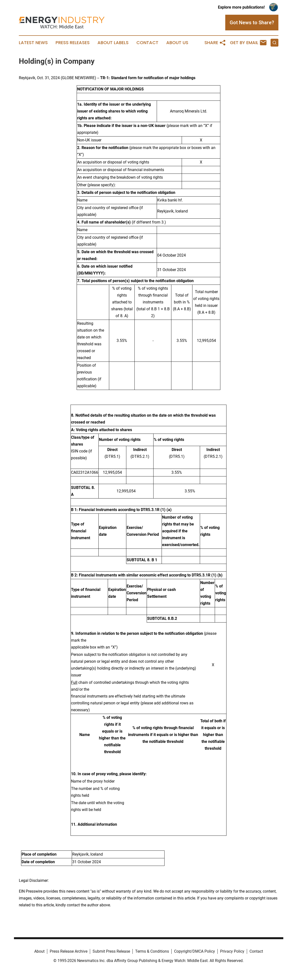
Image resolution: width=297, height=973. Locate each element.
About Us (177, 42)
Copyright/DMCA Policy (194, 951)
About (39, 951)
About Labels (113, 42)
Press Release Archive (68, 951)
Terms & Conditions (152, 951)
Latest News (33, 42)
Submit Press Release (111, 951)
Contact (147, 42)
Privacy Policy (232, 951)
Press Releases (73, 42)
